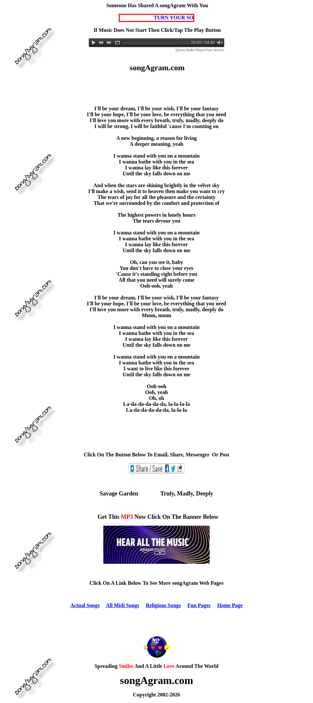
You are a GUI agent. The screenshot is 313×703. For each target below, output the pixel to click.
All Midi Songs (122, 605)
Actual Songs (84, 605)
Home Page (230, 605)
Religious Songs (163, 605)
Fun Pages (199, 605)
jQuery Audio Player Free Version (200, 50)
